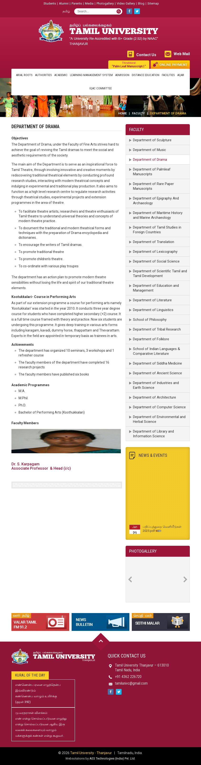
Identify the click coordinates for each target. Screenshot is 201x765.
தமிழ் (66, 11)
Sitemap (153, 3)
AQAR (180, 75)
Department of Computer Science (159, 407)
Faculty (138, 113)
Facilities (168, 75)
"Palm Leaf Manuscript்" (129, 64)
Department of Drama (150, 159)
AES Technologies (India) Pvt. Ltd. (112, 758)
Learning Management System (91, 75)
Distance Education (145, 75)
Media (89, 3)
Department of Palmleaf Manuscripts (152, 171)
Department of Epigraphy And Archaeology (156, 200)
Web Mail (182, 54)
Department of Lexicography (155, 251)
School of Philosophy (150, 319)
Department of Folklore (151, 339)
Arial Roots (24, 75)
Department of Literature (152, 300)
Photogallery (105, 3)
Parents (77, 3)
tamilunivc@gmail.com (131, 683)
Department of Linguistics (153, 310)
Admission (122, 75)
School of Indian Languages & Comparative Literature (156, 351)
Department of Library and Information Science (153, 433)
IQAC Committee (100, 88)
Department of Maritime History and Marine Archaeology (157, 215)
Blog (141, 3)
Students (50, 3)
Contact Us (146, 55)
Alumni (64, 3)
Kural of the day (30, 675)
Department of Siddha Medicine (157, 363)
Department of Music (149, 150)
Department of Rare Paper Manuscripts (153, 186)
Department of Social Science (156, 261)
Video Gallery (126, 3)
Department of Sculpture (152, 140)
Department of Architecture (154, 397)
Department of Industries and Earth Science (156, 385)
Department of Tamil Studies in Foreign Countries (157, 229)
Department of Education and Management (156, 287)
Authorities (43, 75)
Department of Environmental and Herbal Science (159, 419)
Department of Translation (153, 242)
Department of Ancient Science (157, 373)
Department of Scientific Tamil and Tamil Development (160, 273)
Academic (61, 75)
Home (122, 113)
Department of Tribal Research (157, 329)
